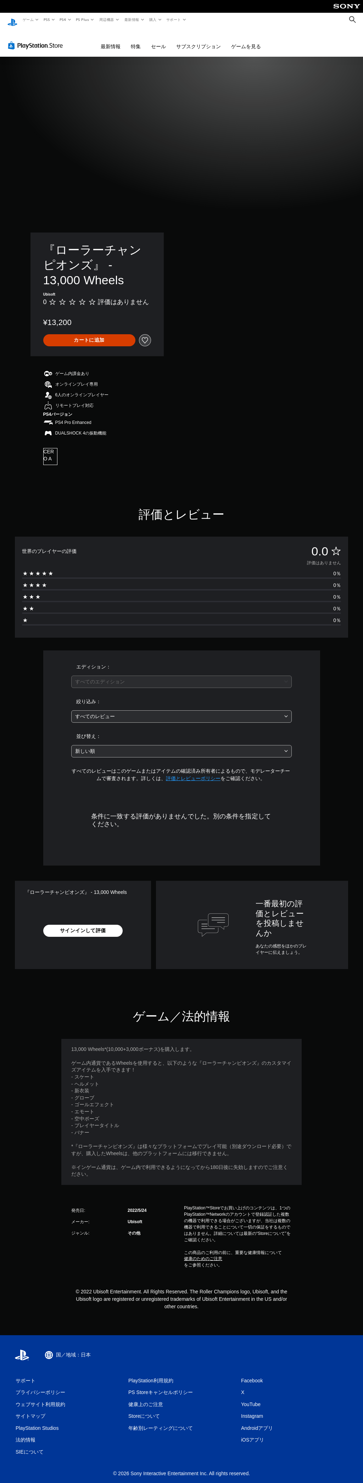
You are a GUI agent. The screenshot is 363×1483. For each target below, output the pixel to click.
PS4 (63, 19)
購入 (153, 19)
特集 (136, 40)
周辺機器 (106, 19)
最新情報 (131, 19)
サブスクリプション (198, 40)
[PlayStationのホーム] (12, 20)
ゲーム (27, 19)
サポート (173, 19)
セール (158, 40)
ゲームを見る (246, 40)
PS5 (46, 19)
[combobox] (181, 675)
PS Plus (82, 19)
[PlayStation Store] (37, 38)
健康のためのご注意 (203, 1251)
